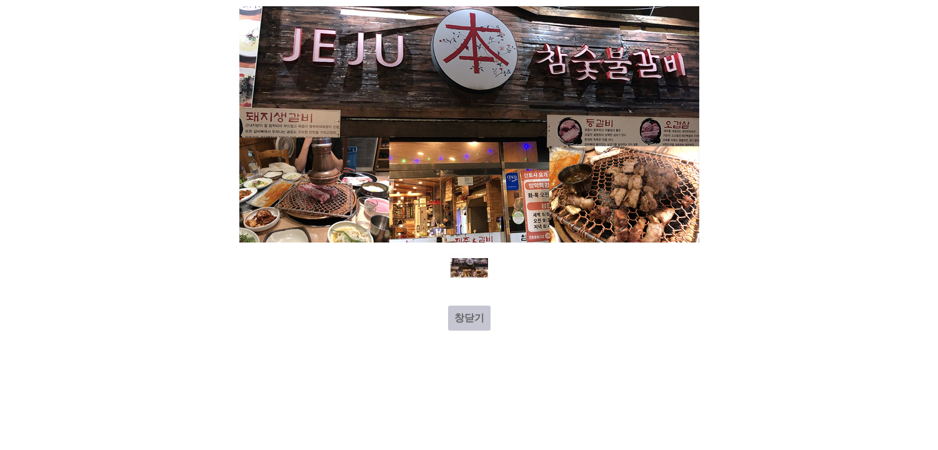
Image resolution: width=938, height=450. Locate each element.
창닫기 (469, 317)
